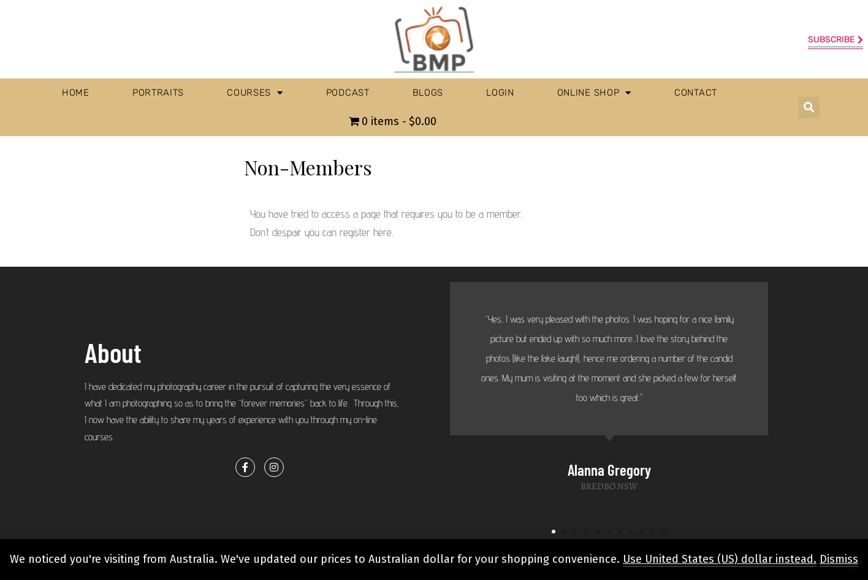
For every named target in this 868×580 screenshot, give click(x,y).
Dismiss (839, 559)
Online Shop (594, 93)
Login (500, 92)
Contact (695, 92)
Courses (255, 93)
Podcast (348, 92)
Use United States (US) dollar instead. (720, 559)
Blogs (428, 92)
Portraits (158, 92)
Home (75, 92)
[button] (809, 107)
